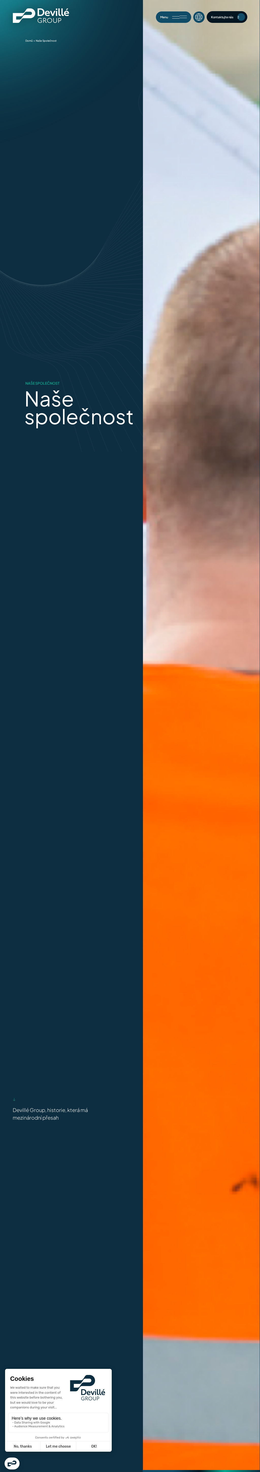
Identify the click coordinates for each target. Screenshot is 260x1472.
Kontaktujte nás (228, 17)
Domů (29, 40)
